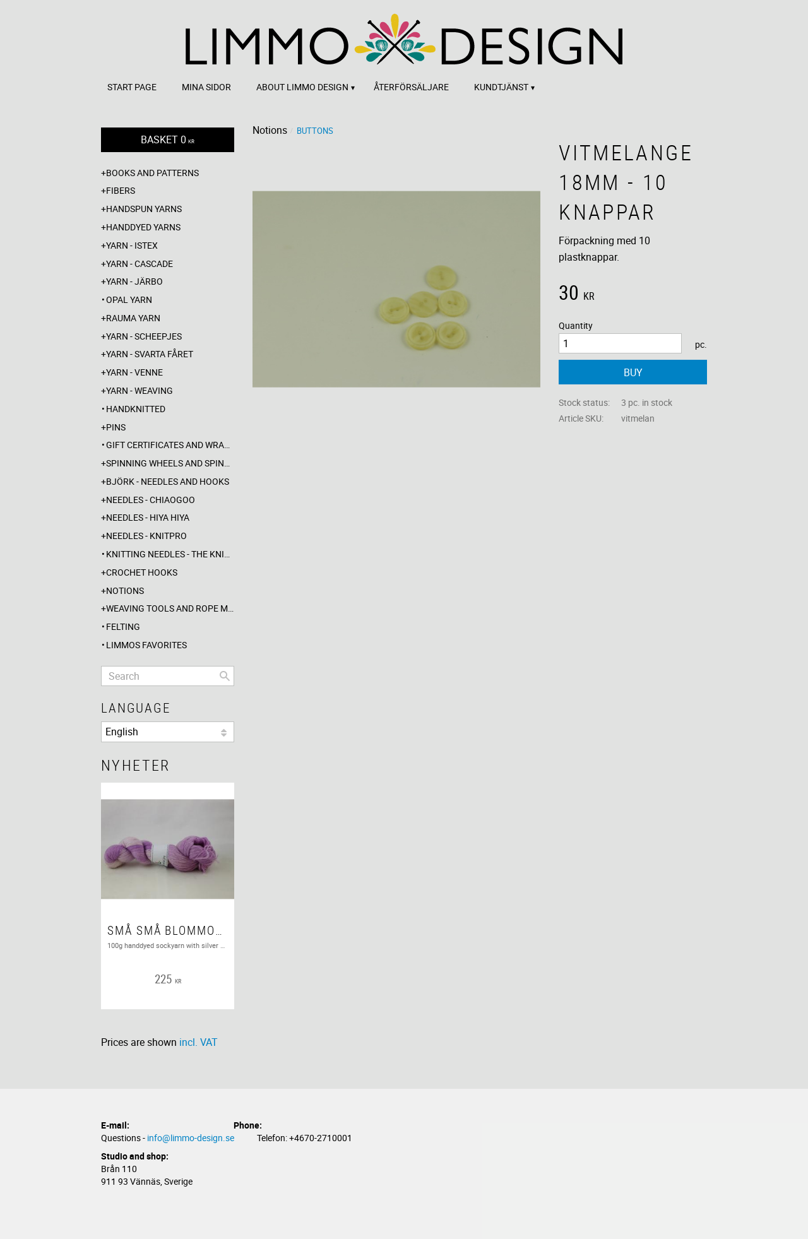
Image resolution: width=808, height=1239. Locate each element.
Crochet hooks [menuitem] (141, 572)
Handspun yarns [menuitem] (144, 209)
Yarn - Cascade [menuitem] (139, 264)
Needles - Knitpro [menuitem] (146, 536)
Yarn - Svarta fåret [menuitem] (149, 354)
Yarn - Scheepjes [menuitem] (144, 336)
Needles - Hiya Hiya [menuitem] (147, 517)
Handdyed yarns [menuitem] (143, 227)
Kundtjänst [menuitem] (501, 87)
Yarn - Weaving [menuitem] (139, 390)
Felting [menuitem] (123, 626)
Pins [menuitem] (116, 427)
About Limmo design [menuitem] (302, 87)
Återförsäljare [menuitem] (411, 87)
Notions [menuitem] (125, 590)
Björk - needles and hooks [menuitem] (167, 481)
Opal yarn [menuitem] (129, 299)
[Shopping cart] (167, 139)
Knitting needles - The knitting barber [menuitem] (170, 554)
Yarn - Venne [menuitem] (134, 372)
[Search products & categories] (167, 676)
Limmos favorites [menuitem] (146, 645)
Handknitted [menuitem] (135, 409)
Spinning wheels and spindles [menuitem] (170, 463)
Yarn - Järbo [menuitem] (134, 281)
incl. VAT (198, 1042)
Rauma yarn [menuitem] (133, 318)
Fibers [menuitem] (120, 190)
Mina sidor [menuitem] (206, 87)
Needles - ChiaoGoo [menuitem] (150, 500)
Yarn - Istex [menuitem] (132, 245)
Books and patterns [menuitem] (152, 173)
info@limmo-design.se (190, 1138)
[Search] (224, 676)
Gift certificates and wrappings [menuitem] (170, 445)
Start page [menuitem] (132, 87)
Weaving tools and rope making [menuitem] (170, 608)
